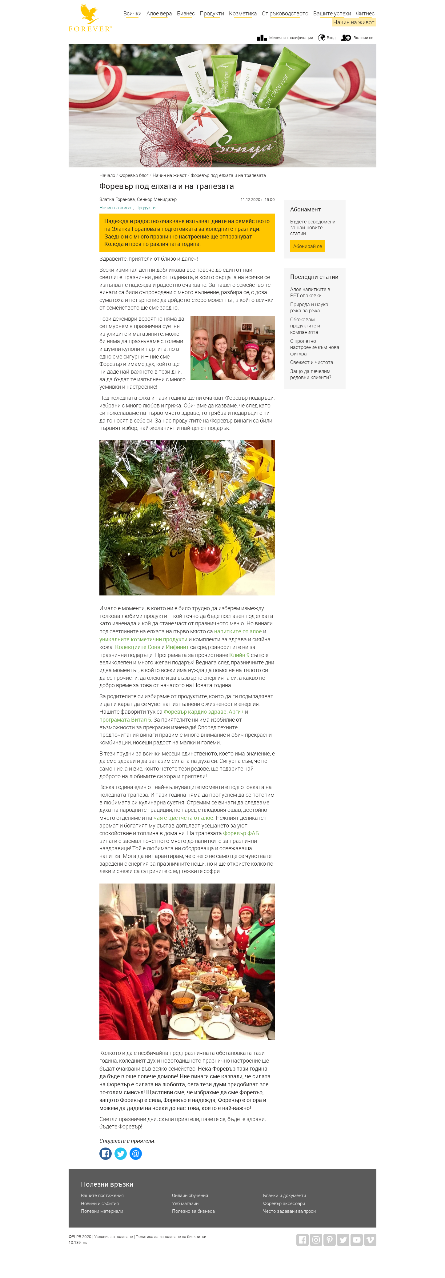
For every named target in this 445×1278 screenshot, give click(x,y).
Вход (331, 37)
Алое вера (159, 13)
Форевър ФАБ (241, 833)
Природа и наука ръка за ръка (309, 307)
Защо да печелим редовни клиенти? (310, 374)
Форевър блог (133, 175)
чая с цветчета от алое (183, 817)
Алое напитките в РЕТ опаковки (310, 292)
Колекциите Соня (137, 647)
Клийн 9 (239, 655)
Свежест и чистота (311, 362)
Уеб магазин (185, 1203)
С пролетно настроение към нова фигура (314, 347)
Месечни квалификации (291, 37)
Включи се (363, 37)
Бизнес (186, 13)
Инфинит (177, 647)
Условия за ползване (113, 1236)
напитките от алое (238, 631)
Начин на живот (354, 22)
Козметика (243, 13)
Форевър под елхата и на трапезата (228, 175)
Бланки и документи (284, 1195)
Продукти (212, 13)
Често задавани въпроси (289, 1211)
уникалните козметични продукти (143, 639)
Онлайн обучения (190, 1195)
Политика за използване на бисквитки (171, 1236)
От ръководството (285, 13)
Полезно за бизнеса (193, 1211)
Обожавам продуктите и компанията (305, 325)
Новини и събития (100, 1203)
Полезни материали (102, 1211)
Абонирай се (307, 246)
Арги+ (236, 711)
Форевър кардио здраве (195, 711)
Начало (107, 175)
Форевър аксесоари (284, 1203)
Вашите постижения (102, 1195)
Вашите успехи (332, 13)
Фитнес (365, 13)
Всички (132, 13)
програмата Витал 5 (125, 719)
